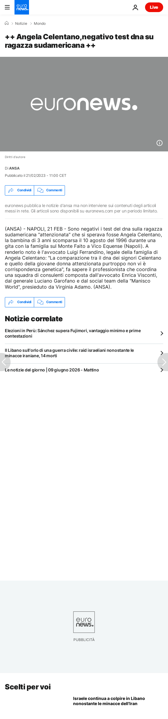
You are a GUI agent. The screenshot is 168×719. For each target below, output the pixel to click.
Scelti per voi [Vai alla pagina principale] (27, 686)
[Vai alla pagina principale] (22, 7)
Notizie (21, 23)
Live (154, 7)
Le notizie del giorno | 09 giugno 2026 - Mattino (52, 369)
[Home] (6, 23)
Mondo (40, 23)
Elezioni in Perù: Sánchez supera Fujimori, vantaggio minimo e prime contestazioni (73, 333)
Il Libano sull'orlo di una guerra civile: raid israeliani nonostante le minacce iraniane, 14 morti (69, 353)
